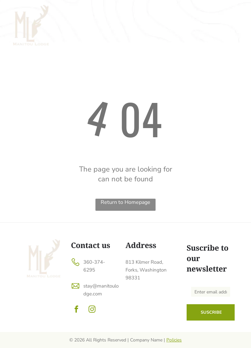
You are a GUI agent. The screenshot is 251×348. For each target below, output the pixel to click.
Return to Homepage (125, 202)
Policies (174, 340)
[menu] (236, 10)
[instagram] (92, 310)
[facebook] (76, 310)
